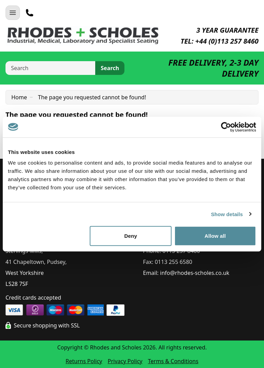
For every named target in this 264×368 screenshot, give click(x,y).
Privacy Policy (125, 361)
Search (110, 68)
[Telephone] (29, 13)
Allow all (215, 236)
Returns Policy (84, 361)
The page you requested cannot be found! (92, 97)
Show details (227, 214)
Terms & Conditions (173, 361)
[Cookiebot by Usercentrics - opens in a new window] (226, 127)
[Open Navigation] (13, 12)
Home (19, 97)
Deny (130, 236)
